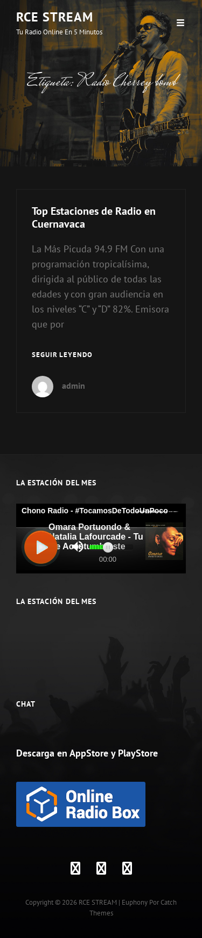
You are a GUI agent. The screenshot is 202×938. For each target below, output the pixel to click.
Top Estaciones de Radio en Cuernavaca (94, 217)
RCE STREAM (54, 17)
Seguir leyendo (62, 355)
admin (73, 385)
